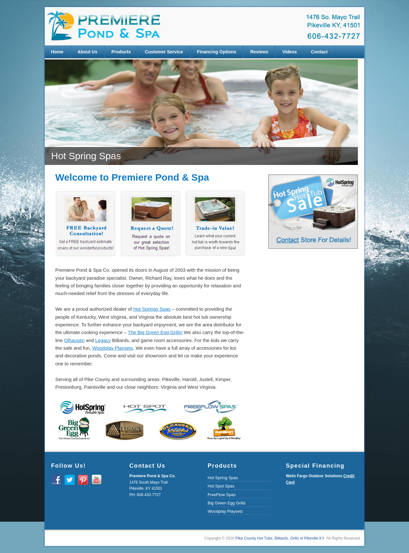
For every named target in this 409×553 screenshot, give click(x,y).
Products (121, 51)
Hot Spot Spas (221, 486)
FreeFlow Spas (221, 494)
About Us (87, 51)
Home (57, 51)
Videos (289, 51)
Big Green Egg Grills (227, 503)
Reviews (259, 51)
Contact (319, 51)
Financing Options (216, 51)
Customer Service (164, 51)
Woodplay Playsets (225, 511)
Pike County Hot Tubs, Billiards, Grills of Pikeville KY (280, 538)
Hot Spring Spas (223, 477)
